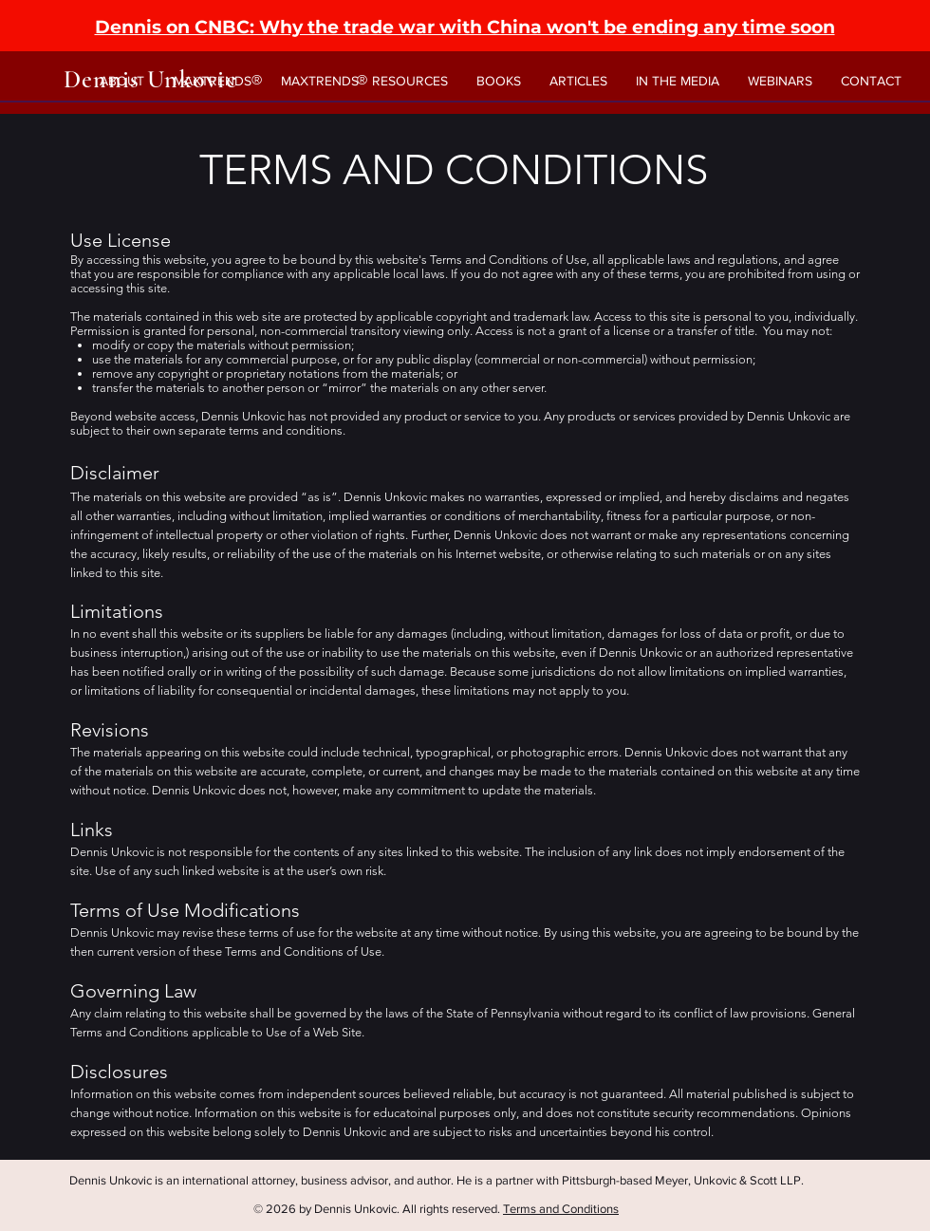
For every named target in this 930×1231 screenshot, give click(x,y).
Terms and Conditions (561, 1209)
